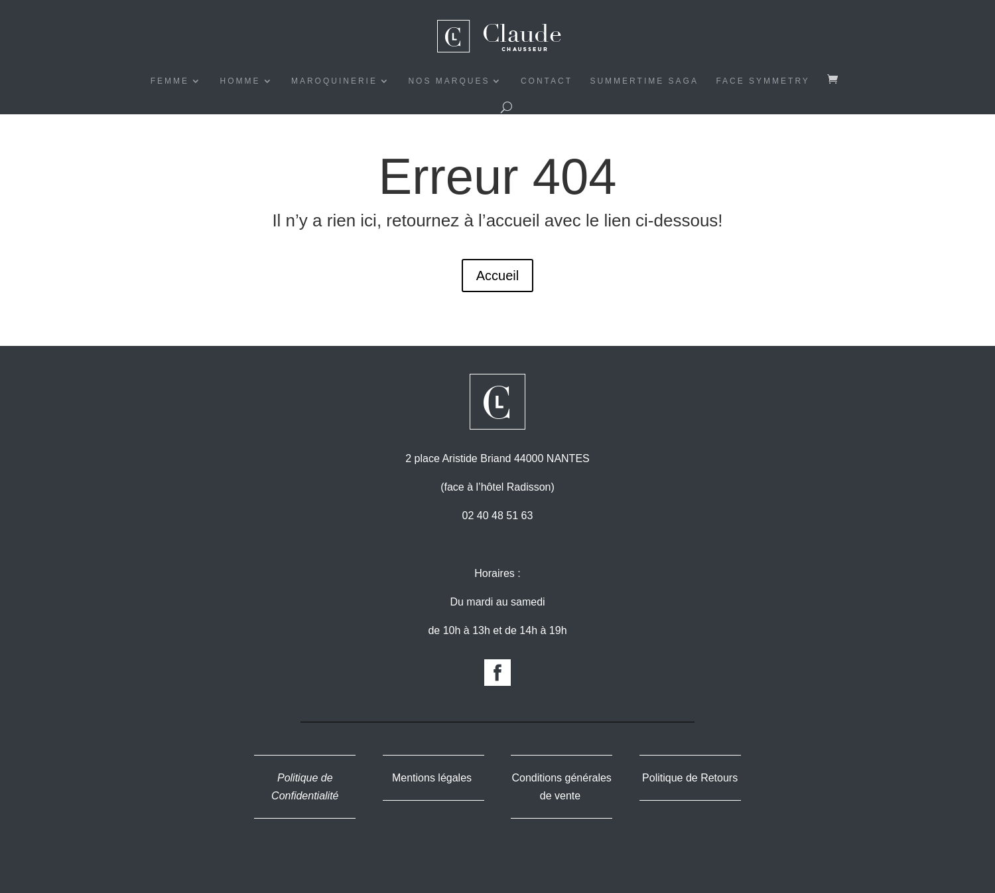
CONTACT (546, 81)
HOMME (240, 81)
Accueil (497, 275)
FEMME (170, 81)
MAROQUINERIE (334, 81)
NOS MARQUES (449, 81)
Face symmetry (762, 81)
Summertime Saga (644, 81)
